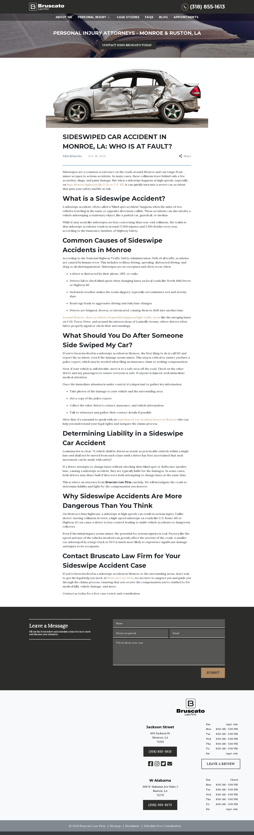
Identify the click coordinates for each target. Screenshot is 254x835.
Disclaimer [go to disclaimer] (132, 826)
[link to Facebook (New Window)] (150, 764)
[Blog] (163, 17)
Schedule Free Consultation (162, 826)
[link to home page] (46, 7)
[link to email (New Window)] (169, 764)
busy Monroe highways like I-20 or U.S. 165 (95, 184)
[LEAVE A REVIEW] (220, 764)
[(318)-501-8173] (160, 752)
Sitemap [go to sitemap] (115, 826)
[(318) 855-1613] (160, 805)
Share (185, 156)
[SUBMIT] (213, 673)
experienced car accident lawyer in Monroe (147, 419)
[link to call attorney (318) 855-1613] (203, 7)
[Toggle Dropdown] (110, 17)
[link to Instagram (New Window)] (157, 764)
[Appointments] (186, 17)
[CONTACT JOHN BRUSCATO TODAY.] (127, 45)
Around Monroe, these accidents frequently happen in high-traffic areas (112, 317)
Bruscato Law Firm (120, 578)
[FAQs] (149, 17)
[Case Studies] (128, 17)
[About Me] (64, 17)
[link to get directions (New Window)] (160, 738)
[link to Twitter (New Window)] (163, 764)
